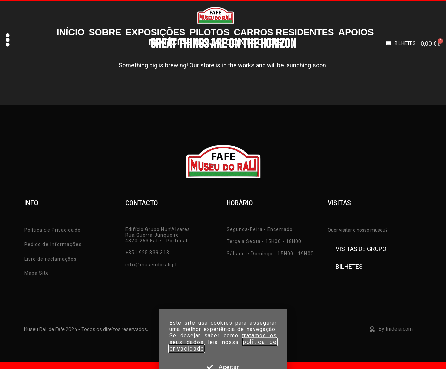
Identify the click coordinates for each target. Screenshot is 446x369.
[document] (223, 184)
